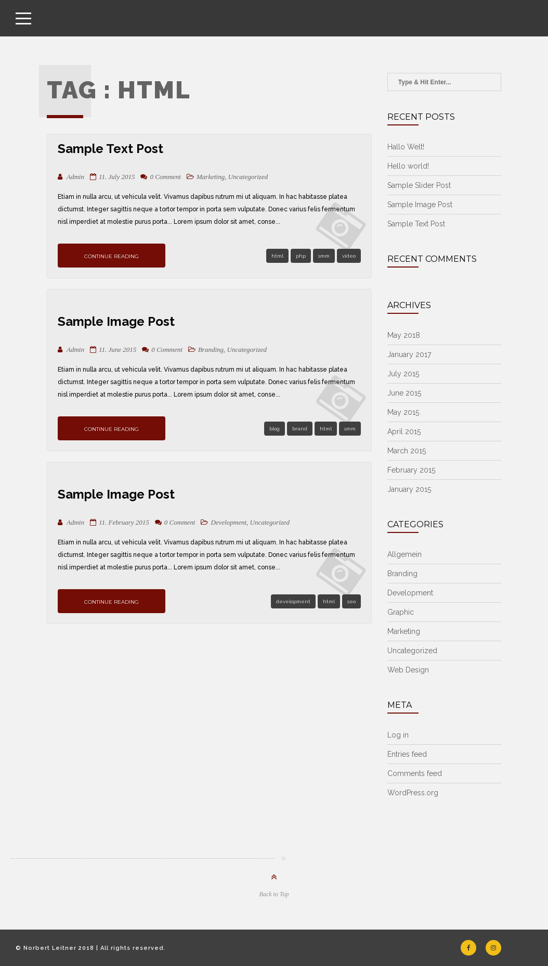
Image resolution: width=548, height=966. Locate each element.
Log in (398, 735)
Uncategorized (248, 177)
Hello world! (408, 166)
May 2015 (403, 412)
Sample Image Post (116, 321)
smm (324, 256)
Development (228, 522)
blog (274, 428)
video (349, 256)
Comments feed (414, 773)
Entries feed (407, 754)
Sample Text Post (110, 148)
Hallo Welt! (405, 147)
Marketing (211, 177)
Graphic (400, 612)
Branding (211, 349)
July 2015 (403, 374)
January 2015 (409, 489)
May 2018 (403, 335)
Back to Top (274, 894)
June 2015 (404, 393)
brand (299, 428)
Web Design (408, 670)
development (293, 601)
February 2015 (411, 470)
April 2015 (404, 431)
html (277, 256)
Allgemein (404, 554)
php (301, 256)
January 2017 (409, 354)
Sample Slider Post (419, 185)
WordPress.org (412, 793)
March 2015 (406, 451)
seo (351, 601)
